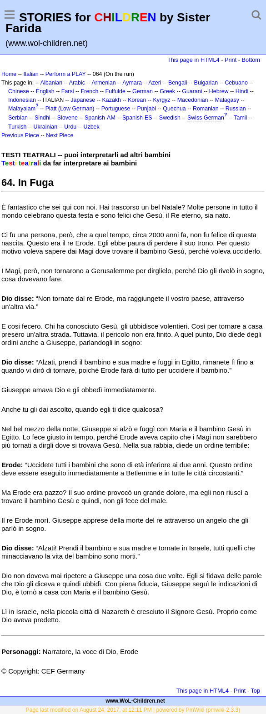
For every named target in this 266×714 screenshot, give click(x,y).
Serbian (18, 118)
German (142, 91)
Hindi (242, 91)
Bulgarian (206, 83)
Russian (236, 108)
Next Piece (59, 135)
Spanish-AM (100, 118)
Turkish (17, 127)
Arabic (77, 83)
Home (8, 74)
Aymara (132, 83)
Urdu (70, 127)
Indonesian (22, 100)
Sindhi (42, 118)
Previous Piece (20, 135)
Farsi (67, 91)
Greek (167, 91)
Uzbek (91, 127)
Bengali (177, 83)
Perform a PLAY (65, 74)
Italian (30, 74)
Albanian (51, 83)
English (45, 91)
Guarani (192, 91)
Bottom (251, 59)
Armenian (103, 83)
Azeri (154, 83)
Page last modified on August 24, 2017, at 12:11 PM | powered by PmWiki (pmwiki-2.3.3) (133, 710)
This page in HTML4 (193, 59)
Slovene (67, 118)
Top (255, 690)
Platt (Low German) (70, 108)
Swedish (170, 118)
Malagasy (227, 100)
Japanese (82, 100)
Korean (137, 100)
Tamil (240, 118)
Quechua (174, 108)
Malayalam (21, 108)
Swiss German (205, 118)
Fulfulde (115, 91)
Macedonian (192, 100)
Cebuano (236, 83)
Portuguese (115, 108)
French (90, 91)
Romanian (206, 108)
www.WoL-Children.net (135, 701)
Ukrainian (46, 127)
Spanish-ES (137, 118)
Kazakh (111, 100)
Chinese (18, 91)
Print (230, 59)
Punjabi (146, 108)
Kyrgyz (162, 100)
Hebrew (219, 91)
